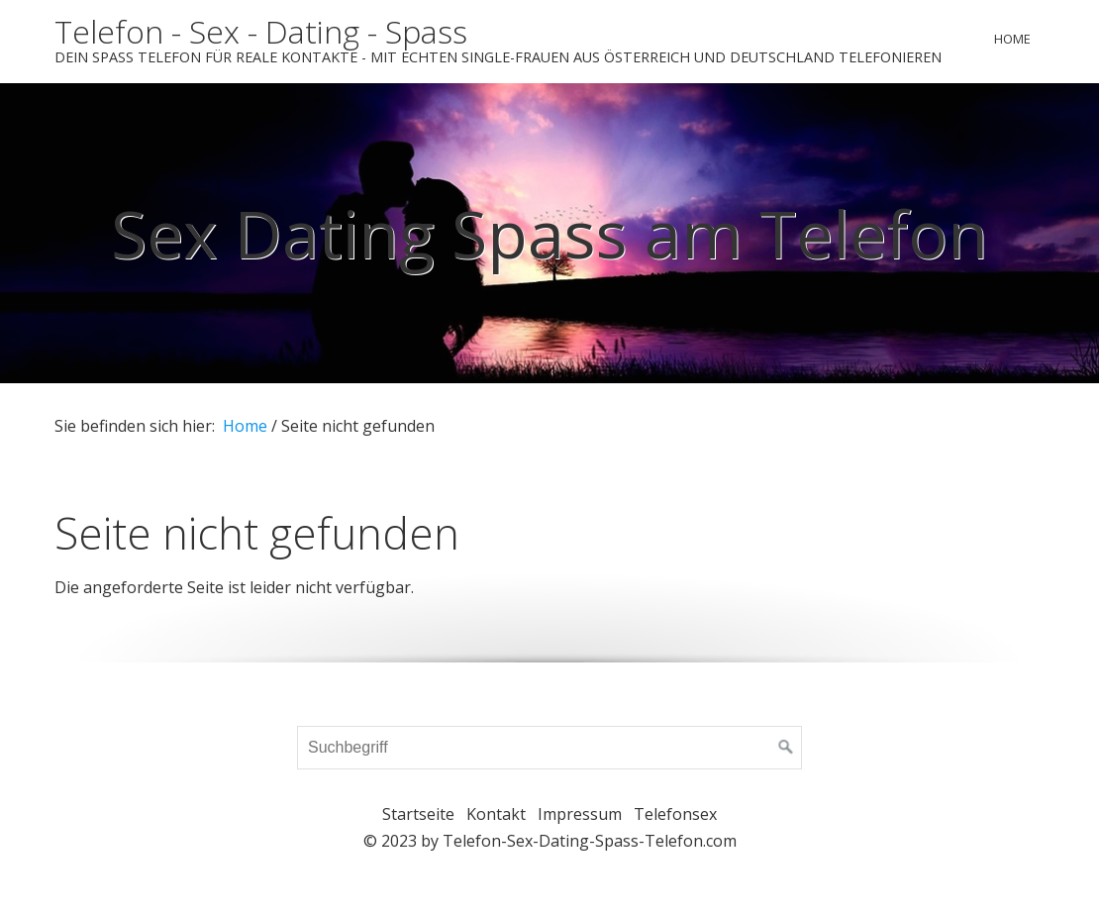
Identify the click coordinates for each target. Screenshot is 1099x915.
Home (1012, 39)
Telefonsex (675, 814)
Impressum (580, 814)
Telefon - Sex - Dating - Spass (260, 31)
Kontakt (496, 814)
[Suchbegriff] (549, 747)
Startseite (418, 814)
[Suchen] (786, 747)
